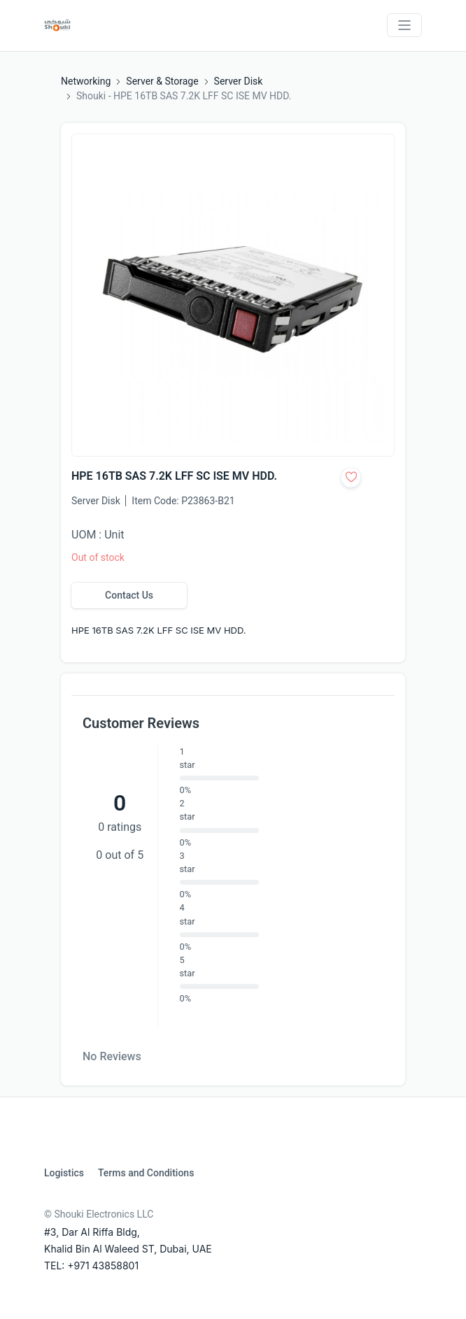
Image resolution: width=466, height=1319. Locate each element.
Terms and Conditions (146, 1172)
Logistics (64, 1172)
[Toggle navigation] (404, 25)
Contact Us (129, 595)
